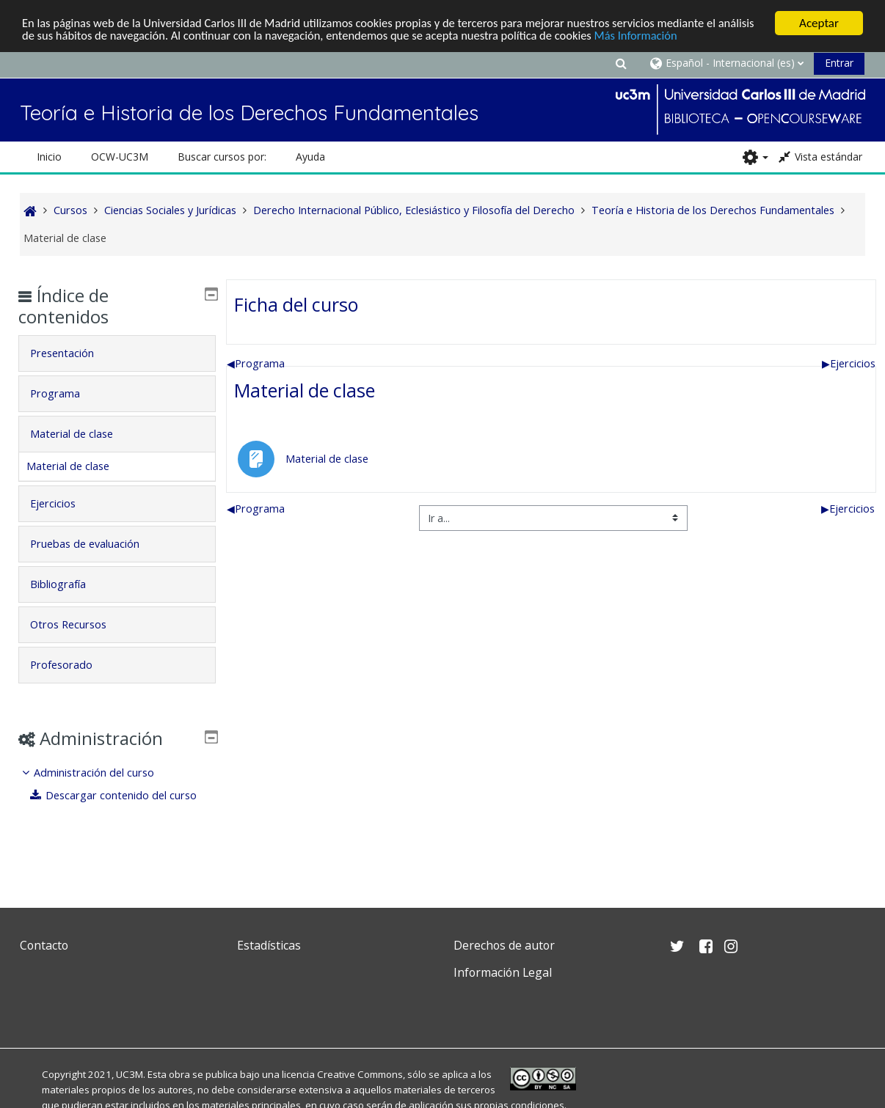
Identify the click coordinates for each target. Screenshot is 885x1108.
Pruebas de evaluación (95, 544)
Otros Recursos (79, 624)
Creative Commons (360, 1074)
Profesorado (72, 665)
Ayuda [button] (310, 157)
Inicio (49, 157)
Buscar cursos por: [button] (222, 157)
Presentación (73, 353)
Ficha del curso (296, 304)
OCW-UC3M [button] (119, 157)
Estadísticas (269, 945)
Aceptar (819, 23)
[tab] (117, 353)
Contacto (44, 945)
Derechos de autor (504, 945)
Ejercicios (848, 363)
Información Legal (503, 972)
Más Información (695, 36)
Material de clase (304, 390)
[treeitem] (117, 794)
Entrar (839, 63)
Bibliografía (69, 584)
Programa (256, 363)
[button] (621, 62)
